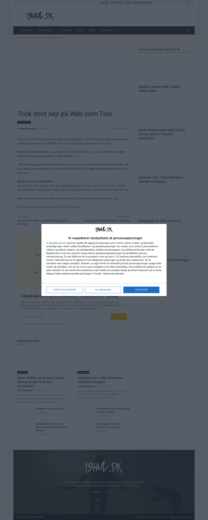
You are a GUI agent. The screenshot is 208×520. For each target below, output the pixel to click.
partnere (62, 243)
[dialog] (104, 260)
